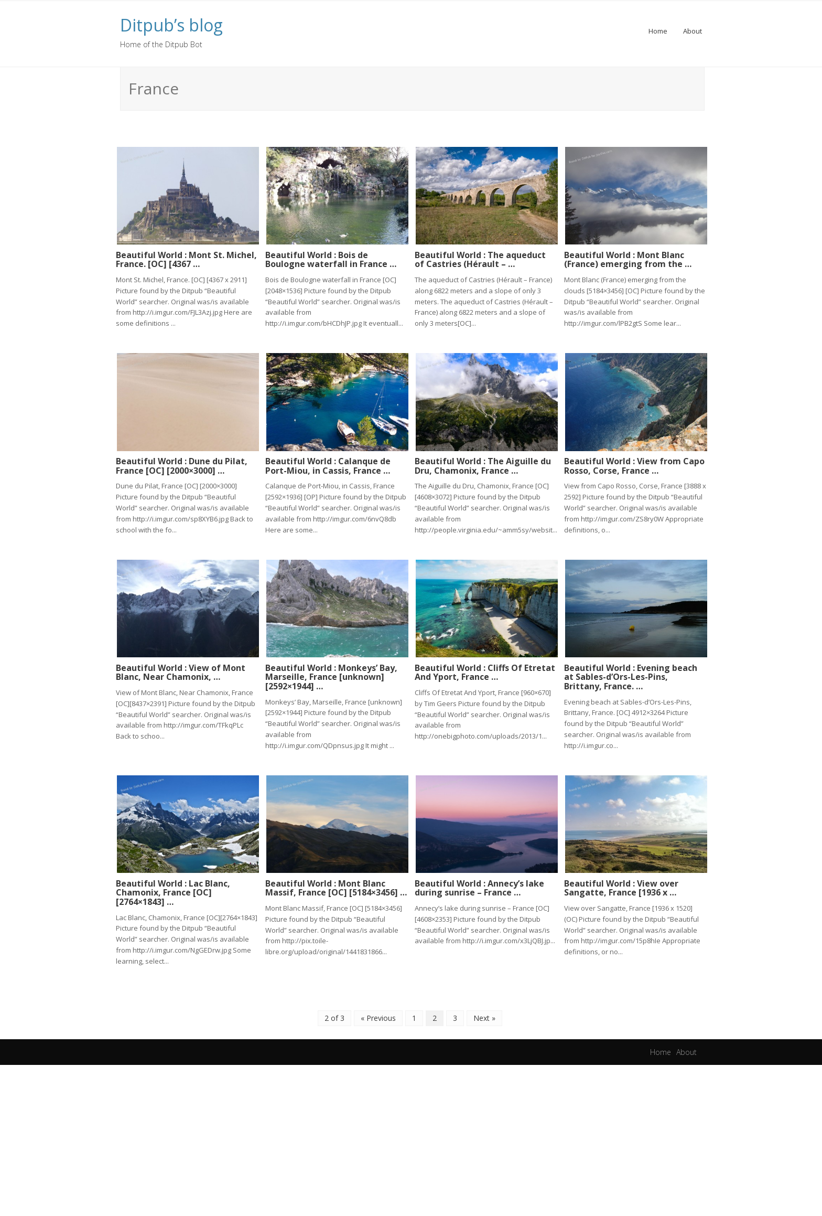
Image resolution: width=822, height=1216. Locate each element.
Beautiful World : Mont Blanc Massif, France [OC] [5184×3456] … (336, 881)
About (692, 31)
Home (657, 31)
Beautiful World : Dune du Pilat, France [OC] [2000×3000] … (181, 462)
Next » (484, 1012)
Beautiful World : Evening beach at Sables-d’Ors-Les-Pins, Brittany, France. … (630, 672)
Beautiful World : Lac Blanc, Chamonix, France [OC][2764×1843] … (173, 886)
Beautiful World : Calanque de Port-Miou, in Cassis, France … (328, 462)
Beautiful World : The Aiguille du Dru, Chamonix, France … (483, 462)
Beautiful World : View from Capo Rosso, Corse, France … (634, 462)
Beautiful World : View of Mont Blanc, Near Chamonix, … (180, 667)
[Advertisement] (411, 1137)
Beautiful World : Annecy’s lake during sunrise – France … (479, 881)
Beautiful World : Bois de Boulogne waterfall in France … (330, 258)
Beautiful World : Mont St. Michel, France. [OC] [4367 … (186, 258)
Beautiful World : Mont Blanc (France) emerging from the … (627, 258)
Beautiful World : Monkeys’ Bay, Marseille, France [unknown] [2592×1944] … (331, 672)
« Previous (378, 1012)
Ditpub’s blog (171, 25)
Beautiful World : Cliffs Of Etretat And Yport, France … (485, 667)
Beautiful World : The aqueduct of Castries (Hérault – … (480, 258)
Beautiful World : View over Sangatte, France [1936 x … (621, 881)
